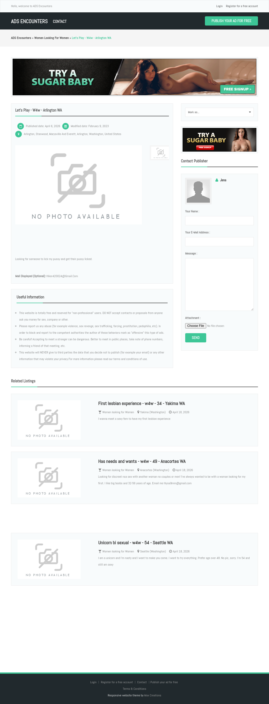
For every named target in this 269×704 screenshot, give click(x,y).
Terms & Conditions (134, 689)
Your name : (192, 211)
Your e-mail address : (197, 232)
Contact (59, 21)
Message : (191, 253)
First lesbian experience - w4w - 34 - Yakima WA (141, 403)
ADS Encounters (29, 21)
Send (196, 337)
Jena (223, 180)
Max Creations (152, 695)
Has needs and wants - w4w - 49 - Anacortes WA (142, 461)
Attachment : (193, 318)
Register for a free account (242, 6)
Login (219, 6)
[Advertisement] (134, 624)
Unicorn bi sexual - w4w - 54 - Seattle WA (135, 543)
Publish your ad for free (231, 20)
